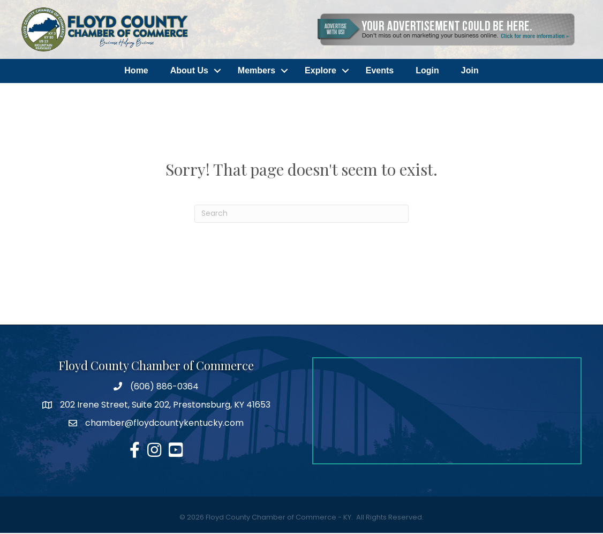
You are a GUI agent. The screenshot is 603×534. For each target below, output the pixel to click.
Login (427, 71)
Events (380, 71)
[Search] (301, 214)
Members (256, 71)
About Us (189, 71)
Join (470, 71)
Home (136, 71)
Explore (320, 71)
